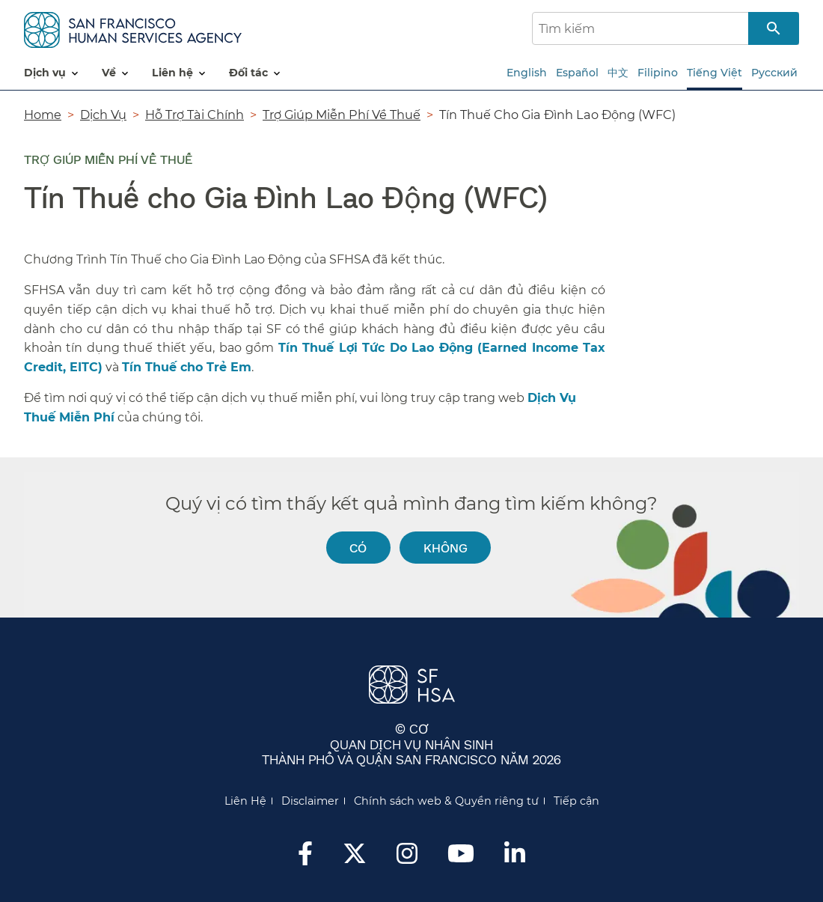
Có (358, 547)
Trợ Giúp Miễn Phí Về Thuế (341, 114)
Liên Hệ (245, 801)
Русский (774, 72)
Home (42, 114)
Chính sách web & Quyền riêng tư (446, 801)
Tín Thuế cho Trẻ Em (186, 367)
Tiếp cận (576, 801)
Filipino (657, 72)
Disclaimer (310, 801)
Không (445, 547)
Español (577, 72)
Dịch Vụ (103, 114)
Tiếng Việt (714, 72)
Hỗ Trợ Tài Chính (194, 114)
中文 (618, 72)
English (527, 72)
